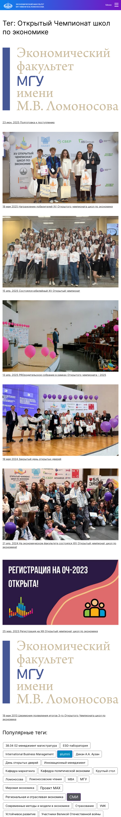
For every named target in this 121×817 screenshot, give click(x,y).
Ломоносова (14, 779)
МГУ (83, 779)
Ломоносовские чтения (45, 779)
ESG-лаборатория (75, 745)
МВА (71, 779)
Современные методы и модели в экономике (37, 806)
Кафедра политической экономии (65, 771)
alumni (65, 754)
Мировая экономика (20, 787)
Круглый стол (105, 771)
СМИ (73, 797)
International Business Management (30, 754)
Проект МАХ (50, 788)
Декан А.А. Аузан (87, 754)
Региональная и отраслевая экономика (34, 797)
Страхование (84, 806)
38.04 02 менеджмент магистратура (31, 745)
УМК (103, 806)
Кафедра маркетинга (20, 771)
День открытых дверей (22, 762)
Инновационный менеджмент (65, 762)
